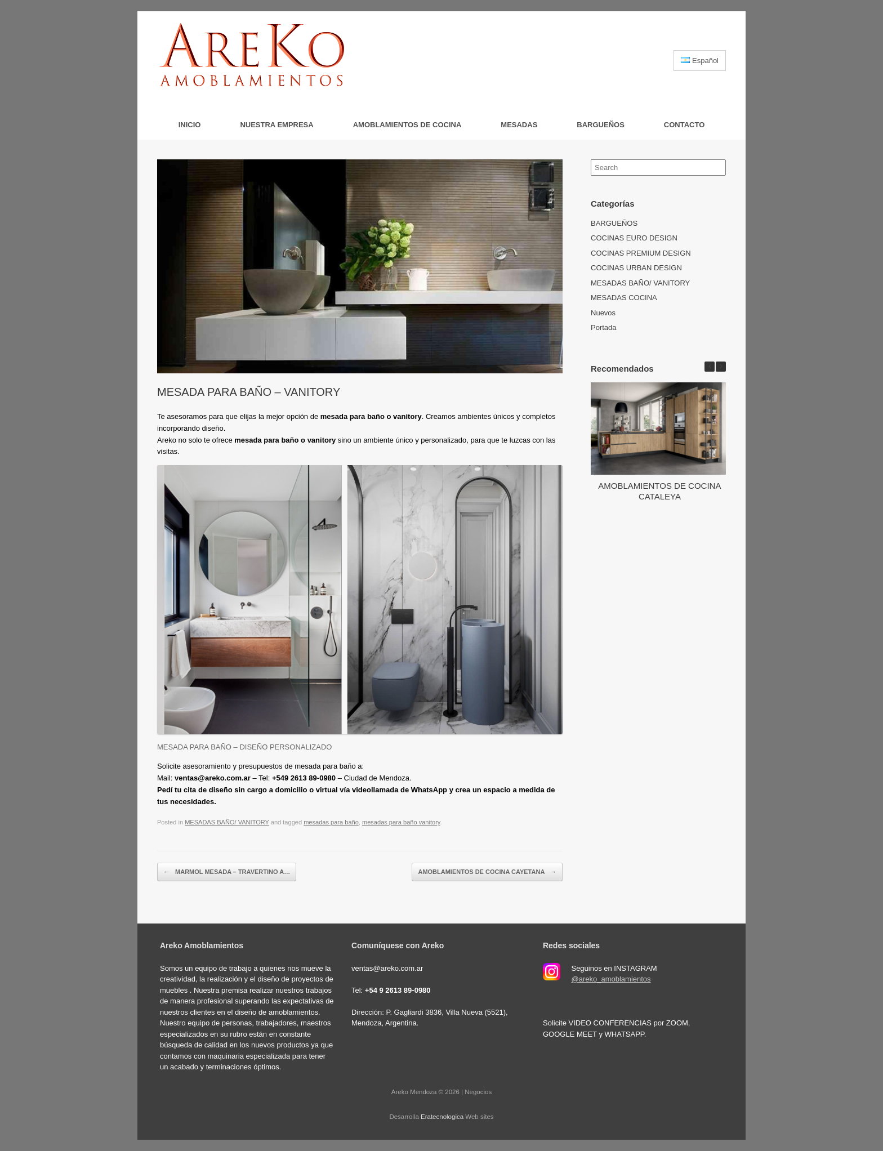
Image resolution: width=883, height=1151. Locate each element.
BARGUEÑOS (601, 125)
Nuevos (603, 313)
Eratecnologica (442, 1116)
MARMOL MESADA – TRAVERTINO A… (226, 872)
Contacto (684, 125)
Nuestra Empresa (276, 125)
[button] (721, 367)
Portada (604, 327)
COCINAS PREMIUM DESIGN (641, 253)
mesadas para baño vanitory (401, 822)
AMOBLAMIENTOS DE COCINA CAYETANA (487, 872)
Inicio (190, 125)
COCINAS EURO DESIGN (634, 238)
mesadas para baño (331, 822)
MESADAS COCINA (624, 297)
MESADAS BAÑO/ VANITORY (227, 822)
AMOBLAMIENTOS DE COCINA (407, 125)
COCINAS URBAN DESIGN (636, 268)
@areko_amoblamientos (610, 979)
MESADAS (519, 125)
